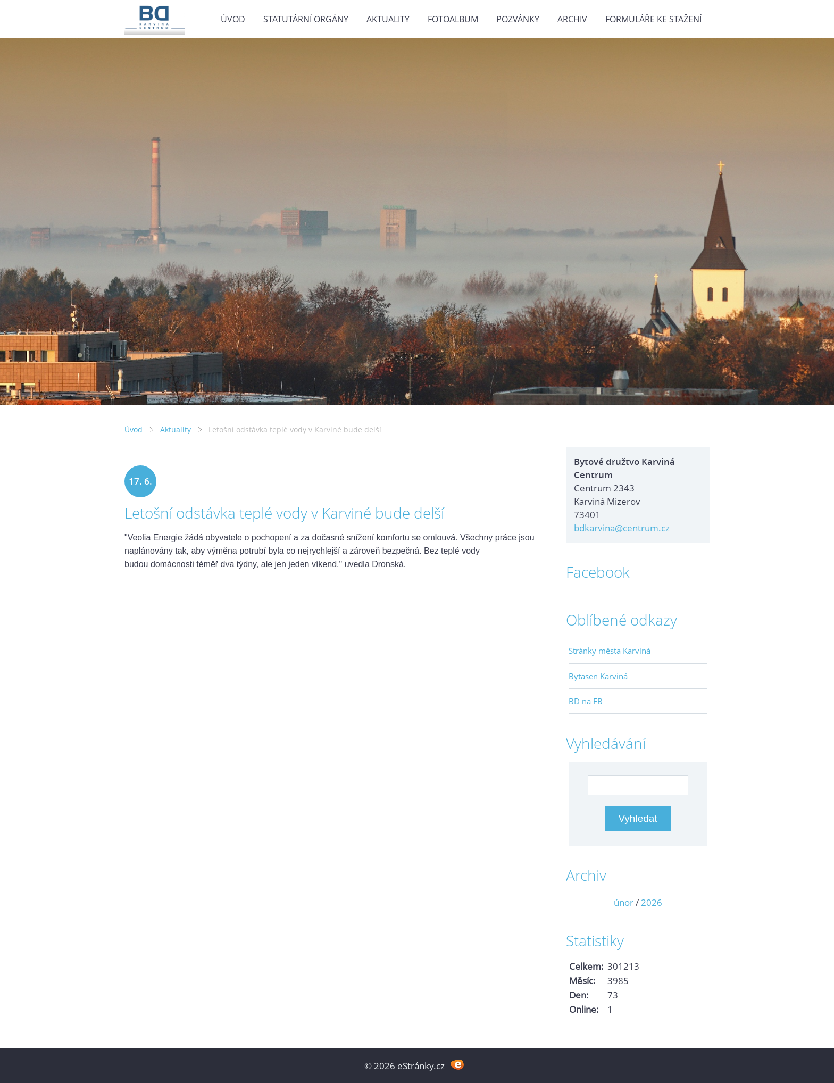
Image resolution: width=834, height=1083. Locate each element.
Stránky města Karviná (609, 650)
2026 (651, 902)
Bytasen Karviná (598, 676)
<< (580, 902)
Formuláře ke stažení (653, 19)
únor (623, 902)
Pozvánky (517, 19)
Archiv (572, 19)
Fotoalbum (453, 19)
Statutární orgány (305, 19)
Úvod (233, 19)
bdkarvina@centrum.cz (622, 528)
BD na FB (586, 701)
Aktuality (388, 19)
